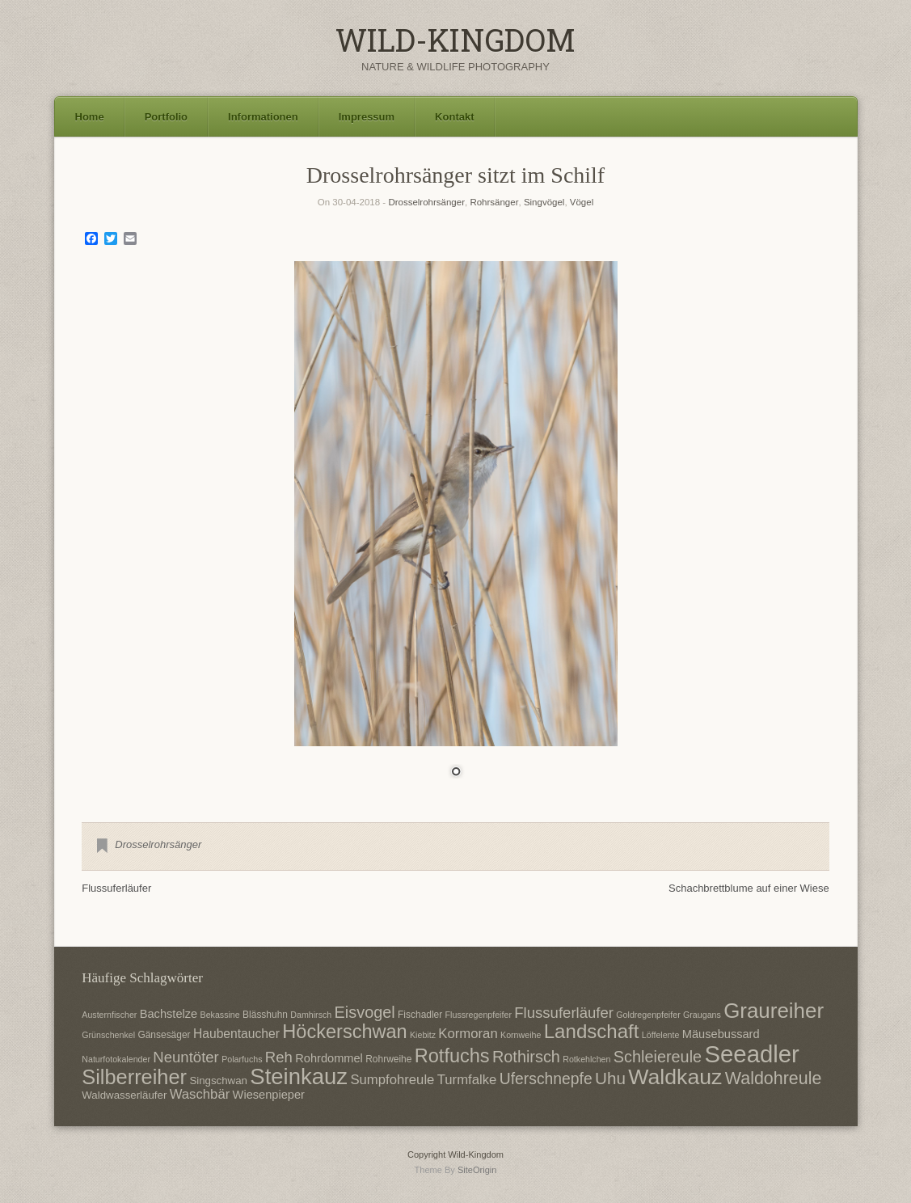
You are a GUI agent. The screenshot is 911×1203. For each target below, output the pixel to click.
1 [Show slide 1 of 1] (456, 773)
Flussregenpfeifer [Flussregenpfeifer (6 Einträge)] (478, 1014)
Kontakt (454, 117)
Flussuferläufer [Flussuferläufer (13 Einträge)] (564, 1012)
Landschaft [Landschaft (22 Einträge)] (591, 1031)
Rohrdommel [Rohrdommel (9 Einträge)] (329, 1058)
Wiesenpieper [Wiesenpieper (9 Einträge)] (269, 1094)
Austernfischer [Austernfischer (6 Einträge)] (109, 1014)
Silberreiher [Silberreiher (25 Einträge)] (134, 1077)
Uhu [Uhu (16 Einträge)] (610, 1078)
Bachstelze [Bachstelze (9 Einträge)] (168, 1013)
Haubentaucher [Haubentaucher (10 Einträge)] (236, 1033)
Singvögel (544, 202)
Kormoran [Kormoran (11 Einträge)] (467, 1033)
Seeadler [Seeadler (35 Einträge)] (751, 1053)
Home (89, 117)
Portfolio (166, 117)
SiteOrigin (477, 1170)
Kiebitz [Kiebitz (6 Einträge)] (423, 1035)
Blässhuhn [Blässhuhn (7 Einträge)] (265, 1014)
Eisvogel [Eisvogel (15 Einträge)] (365, 1012)
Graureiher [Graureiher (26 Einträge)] (773, 1010)
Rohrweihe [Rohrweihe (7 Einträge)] (388, 1059)
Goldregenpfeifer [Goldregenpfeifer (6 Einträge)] (648, 1014)
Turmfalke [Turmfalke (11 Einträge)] (467, 1079)
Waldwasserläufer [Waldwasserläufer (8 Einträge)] (124, 1095)
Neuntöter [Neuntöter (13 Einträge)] (185, 1057)
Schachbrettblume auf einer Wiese (748, 888)
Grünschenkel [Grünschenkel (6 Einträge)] (108, 1035)
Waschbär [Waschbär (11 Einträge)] (200, 1094)
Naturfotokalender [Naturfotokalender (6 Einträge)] (116, 1059)
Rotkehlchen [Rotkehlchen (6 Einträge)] (586, 1059)
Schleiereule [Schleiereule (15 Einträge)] (658, 1057)
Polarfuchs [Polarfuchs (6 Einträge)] (241, 1059)
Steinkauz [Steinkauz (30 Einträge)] (299, 1076)
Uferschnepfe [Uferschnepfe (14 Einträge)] (546, 1078)
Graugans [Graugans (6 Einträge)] (702, 1014)
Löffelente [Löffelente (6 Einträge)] (661, 1035)
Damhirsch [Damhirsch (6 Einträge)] (310, 1014)
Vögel (581, 202)
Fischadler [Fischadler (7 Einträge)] (420, 1014)
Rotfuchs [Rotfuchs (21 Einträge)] (452, 1055)
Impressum (366, 117)
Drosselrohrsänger (426, 202)
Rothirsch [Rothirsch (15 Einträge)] (526, 1057)
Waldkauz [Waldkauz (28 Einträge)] (675, 1077)
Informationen (263, 117)
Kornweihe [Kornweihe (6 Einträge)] (520, 1035)
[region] (456, 529)
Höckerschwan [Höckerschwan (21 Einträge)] (344, 1031)
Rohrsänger (494, 202)
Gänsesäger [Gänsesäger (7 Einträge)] (163, 1034)
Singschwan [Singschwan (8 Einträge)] (218, 1080)
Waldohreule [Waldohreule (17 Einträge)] (773, 1078)
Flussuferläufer (116, 888)
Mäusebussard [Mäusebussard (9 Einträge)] (721, 1034)
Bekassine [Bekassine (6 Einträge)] (220, 1014)
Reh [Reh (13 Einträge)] (279, 1057)
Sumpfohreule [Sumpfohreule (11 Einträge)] (392, 1079)
